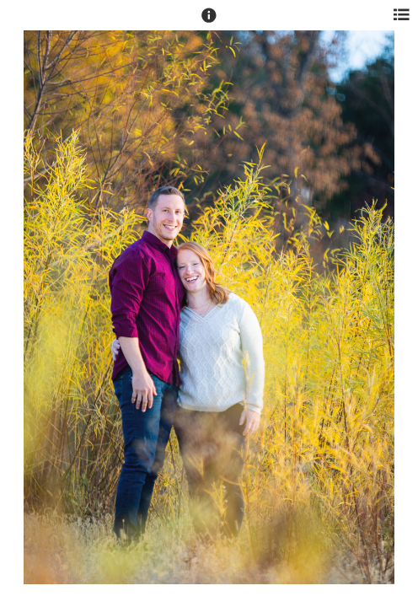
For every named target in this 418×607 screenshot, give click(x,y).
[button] (209, 23)
